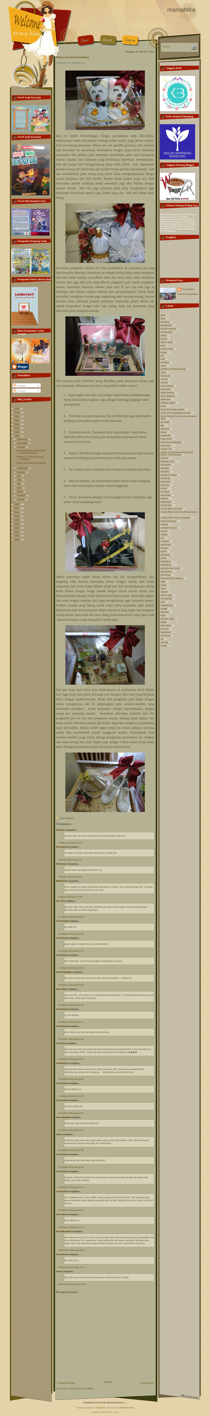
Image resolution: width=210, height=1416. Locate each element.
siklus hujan (166, 595)
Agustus (21, 472)
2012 (17, 528)
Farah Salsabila (62, 1117)
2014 (17, 520)
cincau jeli (165, 376)
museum (165, 541)
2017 (17, 508)
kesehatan (166, 481)
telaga (164, 622)
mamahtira (181, 9)
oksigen (164, 548)
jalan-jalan (166, 445)
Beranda (108, 1382)
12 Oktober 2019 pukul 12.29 (71, 951)
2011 (17, 532)
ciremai (164, 382)
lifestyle (70, 818)
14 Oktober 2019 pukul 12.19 (71, 1113)
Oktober (21, 447)
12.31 (83, 63)
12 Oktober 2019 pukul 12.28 (71, 934)
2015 (17, 516)
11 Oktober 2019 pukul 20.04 (71, 917)
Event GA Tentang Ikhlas (173, 409)
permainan (166, 575)
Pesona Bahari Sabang (172, 578)
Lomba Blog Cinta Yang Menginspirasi (179, 512)
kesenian (165, 485)
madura (164, 524)
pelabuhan (166, 561)
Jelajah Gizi (166, 449)
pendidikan (166, 565)
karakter (165, 458)
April (19, 488)
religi (163, 581)
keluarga (165, 468)
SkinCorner (101, 1408)
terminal (164, 629)
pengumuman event (170, 568)
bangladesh (166, 325)
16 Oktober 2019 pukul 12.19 (71, 1227)
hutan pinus (166, 439)
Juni (19, 480)
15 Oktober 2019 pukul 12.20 (71, 1167)
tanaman (165, 612)
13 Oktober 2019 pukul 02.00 (71, 985)
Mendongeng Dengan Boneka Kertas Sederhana (31, 451)
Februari (21, 495)
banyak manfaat (168, 328)
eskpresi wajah (168, 403)
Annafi (59, 1271)
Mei (19, 484)
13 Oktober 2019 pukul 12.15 (71, 1039)
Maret (20, 491)
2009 (17, 539)
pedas (164, 558)
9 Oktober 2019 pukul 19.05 (70, 897)
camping (165, 362)
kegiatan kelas (168, 461)
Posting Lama (146, 1383)
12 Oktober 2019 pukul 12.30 (71, 968)
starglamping (167, 605)
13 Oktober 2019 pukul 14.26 (71, 1059)
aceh (163, 315)
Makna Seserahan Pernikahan (31, 463)
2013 (17, 524)
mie (162, 538)
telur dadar (166, 625)
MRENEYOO (61, 881)
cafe (163, 359)
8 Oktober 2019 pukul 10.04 (70, 877)
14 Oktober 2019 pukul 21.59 (71, 1150)
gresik (163, 432)
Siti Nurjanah (61, 864)
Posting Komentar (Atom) (81, 1388)
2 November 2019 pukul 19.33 (71, 1250)
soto (163, 602)
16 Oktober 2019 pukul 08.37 (71, 1210)
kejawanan (166, 465)
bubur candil (167, 342)
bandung (165, 322)
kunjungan (166, 495)
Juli (19, 476)
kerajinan (165, 471)
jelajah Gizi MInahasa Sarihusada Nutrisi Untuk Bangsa (177, 453)
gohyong (165, 428)
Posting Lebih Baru (66, 1383)
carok (163, 365)
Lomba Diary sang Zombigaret (175, 517)
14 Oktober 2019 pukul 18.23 (71, 1130)
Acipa (58, 1134)
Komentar (19, 391)
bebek (164, 335)
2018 (17, 504)
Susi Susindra (62, 1191)
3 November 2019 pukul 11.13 (71, 1267)
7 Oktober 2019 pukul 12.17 (70, 860)
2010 (17, 535)
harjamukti (166, 435)
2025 (17, 412)
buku (163, 345)
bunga (164, 352)
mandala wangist (169, 528)
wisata (164, 645)
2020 (17, 432)
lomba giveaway (168, 521)
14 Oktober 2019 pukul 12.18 (71, 1096)
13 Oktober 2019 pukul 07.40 (71, 1005)
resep (163, 585)
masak (164, 531)
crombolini (166, 389)
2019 (17, 436)
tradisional (166, 632)
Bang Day (60, 830)
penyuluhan (166, 571)
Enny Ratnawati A (63, 1231)
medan (164, 534)
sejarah (164, 592)
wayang (164, 642)
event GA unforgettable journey (176, 413)
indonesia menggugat (171, 442)
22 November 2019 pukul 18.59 (72, 1284)
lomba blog (166, 505)
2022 (17, 424)
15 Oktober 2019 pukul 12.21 (71, 1187)
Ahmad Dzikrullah (63, 972)
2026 (17, 408)
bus (162, 355)
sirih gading (166, 598)
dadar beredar (167, 392)
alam (163, 318)
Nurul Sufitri (61, 989)
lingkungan (166, 502)
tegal (163, 615)
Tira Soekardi (61, 847)
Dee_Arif (59, 901)
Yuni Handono (62, 1063)
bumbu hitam (167, 349)
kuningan (165, 491)
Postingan (19, 385)
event (163, 406)
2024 (17, 416)
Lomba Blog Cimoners (171, 508)
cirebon (164, 379)
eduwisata (166, 399)
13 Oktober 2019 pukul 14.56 (71, 1079)
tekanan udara (168, 618)
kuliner (164, 488)
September (23, 468)
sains (163, 588)
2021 (17, 428)
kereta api (165, 478)
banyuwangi (166, 332)
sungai (164, 608)
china (163, 372)
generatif (165, 422)
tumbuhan (165, 635)
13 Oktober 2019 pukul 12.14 (71, 1022)
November (22, 443)
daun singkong (168, 396)
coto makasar (167, 386)
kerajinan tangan (169, 475)
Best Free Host (127, 1408)
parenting (165, 554)
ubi (162, 639)
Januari (21, 499)
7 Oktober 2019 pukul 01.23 (70, 843)
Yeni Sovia (60, 1043)
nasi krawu (166, 544)
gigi (162, 425)
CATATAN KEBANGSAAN (173, 369)
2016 (17, 512)
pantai (164, 551)
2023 (17, 420)
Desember (22, 439)
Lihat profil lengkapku (188, 294)
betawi (164, 339)
